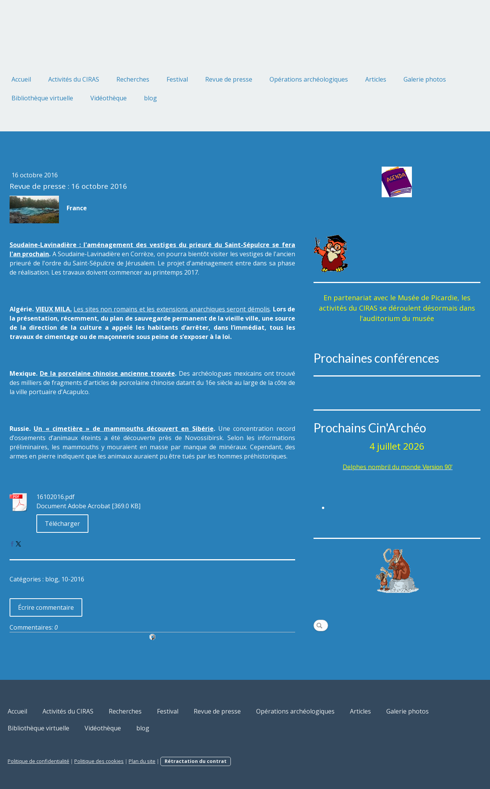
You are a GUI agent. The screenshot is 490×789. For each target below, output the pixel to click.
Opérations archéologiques (309, 79)
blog (150, 98)
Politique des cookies (99, 761)
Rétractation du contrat (196, 761)
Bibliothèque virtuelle (42, 98)
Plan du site (142, 761)
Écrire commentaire (46, 607)
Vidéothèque (108, 98)
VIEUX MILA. (54, 309)
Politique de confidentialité (38, 761)
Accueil (21, 79)
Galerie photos (424, 79)
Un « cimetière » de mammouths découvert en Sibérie (123, 428)
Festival (177, 79)
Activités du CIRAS (73, 79)
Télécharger (62, 523)
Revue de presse (228, 79)
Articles (375, 79)
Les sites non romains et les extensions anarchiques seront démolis (172, 309)
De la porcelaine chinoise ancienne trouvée (107, 373)
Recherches (132, 79)
